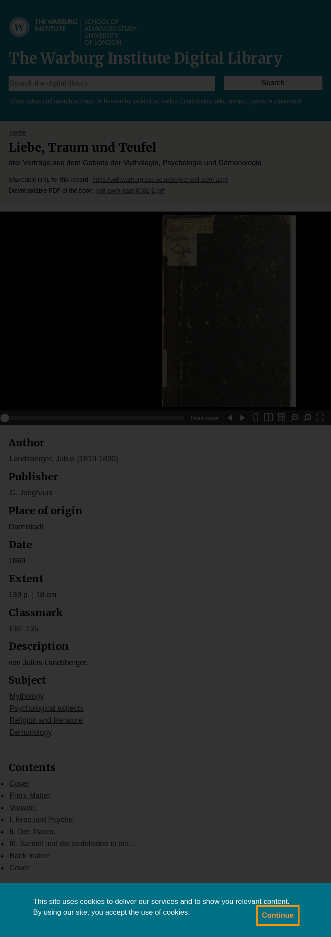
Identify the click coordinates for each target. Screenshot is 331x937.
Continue (278, 915)
